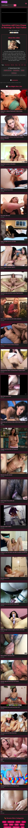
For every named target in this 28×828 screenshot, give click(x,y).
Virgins (5, 824)
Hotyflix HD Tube (7, 70)
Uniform (22, 824)
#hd (19, 64)
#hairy (16, 64)
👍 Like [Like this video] (11, 32)
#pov (25, 64)
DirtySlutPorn (16, 70)
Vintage (11, 824)
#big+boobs (7, 64)
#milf (22, 64)
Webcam (18, 821)
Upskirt (16, 824)
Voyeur (23, 821)
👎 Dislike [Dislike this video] (16, 32)
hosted (4, 821)
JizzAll (22, 70)
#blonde (12, 64)
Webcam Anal (11, 821)
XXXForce (14, 73)
